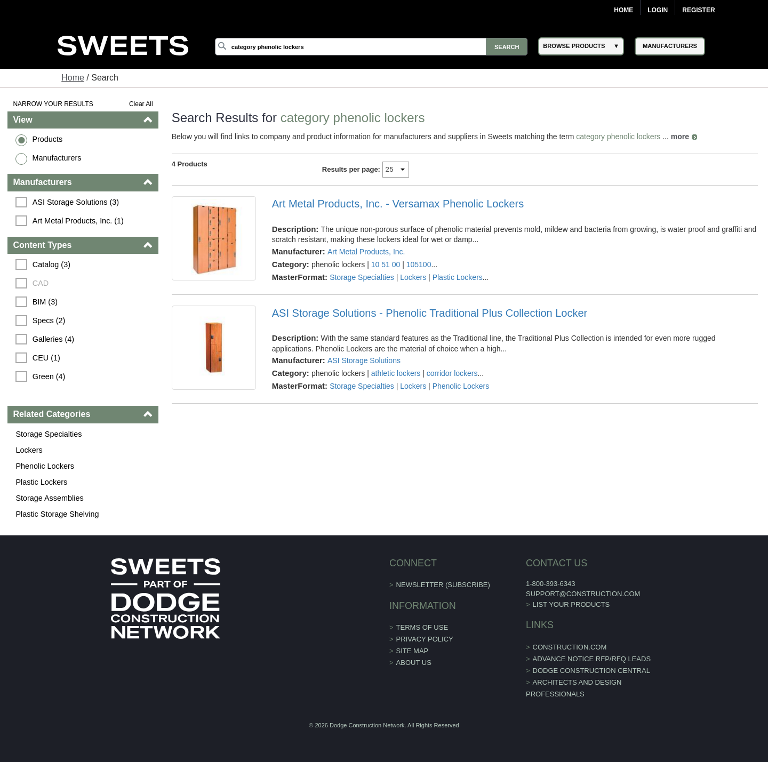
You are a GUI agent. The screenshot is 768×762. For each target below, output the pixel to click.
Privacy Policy (424, 639)
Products (47, 139)
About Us (413, 663)
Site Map (412, 651)
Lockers (28, 450)
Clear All (141, 104)
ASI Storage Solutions (364, 360)
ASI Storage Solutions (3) (76, 202)
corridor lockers (452, 373)
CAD (41, 283)
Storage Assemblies (49, 498)
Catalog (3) (51, 264)
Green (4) (49, 376)
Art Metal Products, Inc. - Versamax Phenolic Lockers (398, 204)
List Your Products (571, 604)
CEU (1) (46, 358)
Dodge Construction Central (591, 671)
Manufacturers (56, 158)
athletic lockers (396, 373)
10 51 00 (386, 264)
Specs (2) (49, 320)
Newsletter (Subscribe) (443, 585)
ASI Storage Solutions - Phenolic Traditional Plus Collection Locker (429, 313)
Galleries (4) (53, 339)
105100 (418, 264)
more (680, 136)
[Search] (371, 46)
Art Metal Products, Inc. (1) (78, 220)
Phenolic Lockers (44, 466)
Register (698, 10)
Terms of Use (422, 627)
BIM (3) (45, 302)
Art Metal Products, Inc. (366, 251)
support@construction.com (583, 594)
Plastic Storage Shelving (57, 514)
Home (623, 10)
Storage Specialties (48, 434)
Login (657, 10)
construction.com (570, 647)
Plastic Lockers (41, 482)
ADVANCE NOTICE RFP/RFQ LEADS (592, 659)
